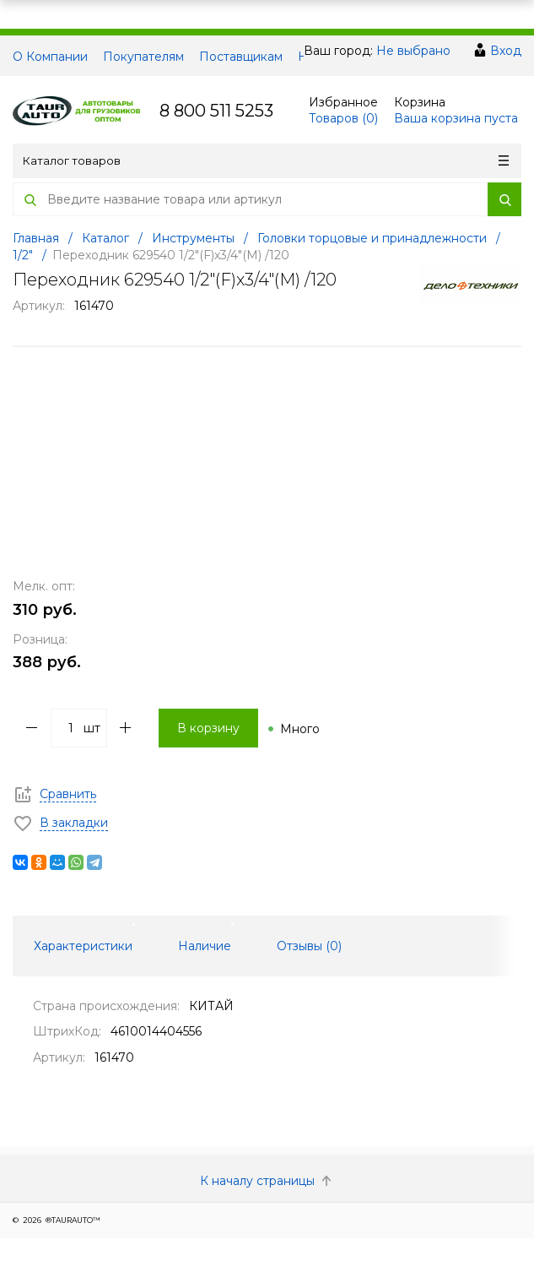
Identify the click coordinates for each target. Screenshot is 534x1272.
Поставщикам (241, 56)
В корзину (208, 728)
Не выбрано (413, 50)
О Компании (50, 56)
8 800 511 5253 (216, 111)
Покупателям (143, 56)
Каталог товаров (266, 160)
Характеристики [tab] (83, 946)
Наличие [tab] (204, 946)
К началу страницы (267, 1180)
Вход (505, 50)
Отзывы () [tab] (309, 946)
